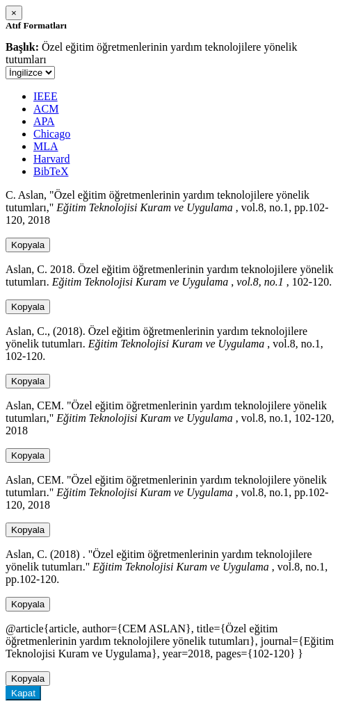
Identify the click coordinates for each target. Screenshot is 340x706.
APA (44, 121)
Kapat (23, 693)
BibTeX (50, 171)
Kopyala (27, 245)
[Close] (14, 13)
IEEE (45, 96)
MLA (45, 146)
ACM (45, 109)
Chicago (51, 134)
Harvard (51, 159)
